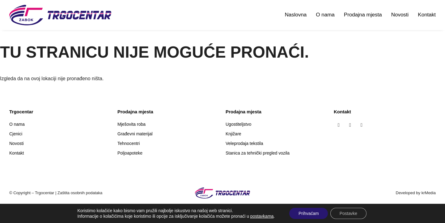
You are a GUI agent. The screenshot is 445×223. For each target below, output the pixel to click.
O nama (325, 15)
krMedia (429, 192)
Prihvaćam (308, 213)
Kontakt (427, 15)
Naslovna (296, 15)
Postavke (349, 213)
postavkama (261, 216)
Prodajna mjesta (363, 15)
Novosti (400, 15)
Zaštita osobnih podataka (79, 192)
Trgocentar (44, 192)
